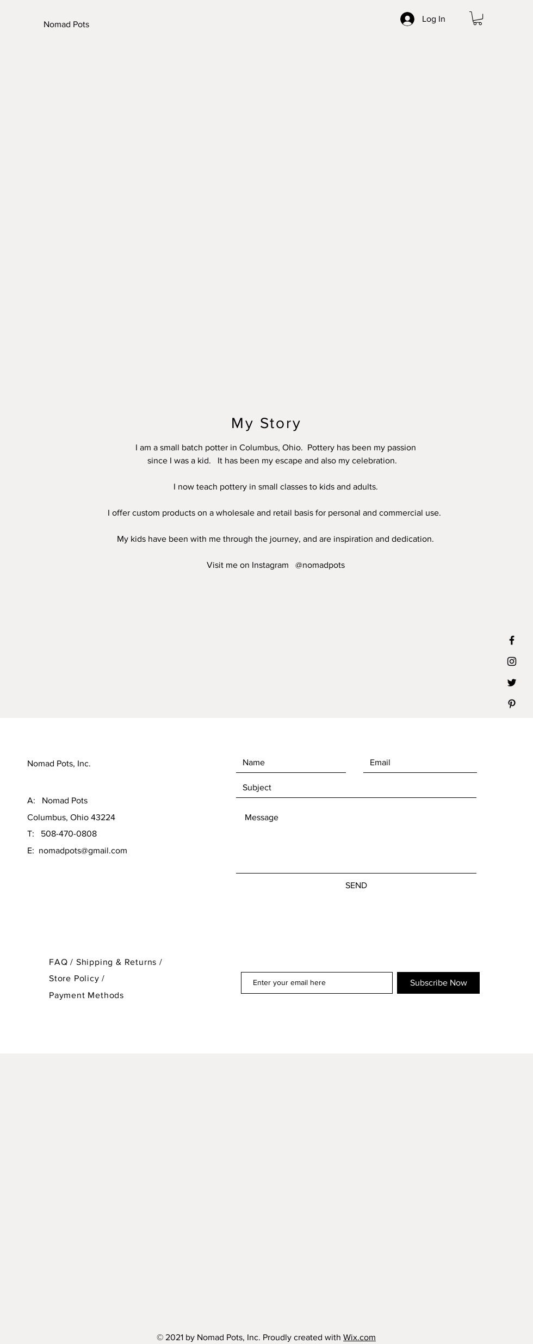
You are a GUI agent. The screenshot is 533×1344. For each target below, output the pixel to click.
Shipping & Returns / (119, 962)
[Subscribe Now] (438, 983)
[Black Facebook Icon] (512, 640)
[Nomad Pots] (97, 24)
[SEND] (356, 885)
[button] (477, 18)
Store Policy (75, 978)
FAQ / (62, 962)
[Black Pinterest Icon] (512, 704)
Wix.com (359, 1337)
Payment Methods (86, 995)
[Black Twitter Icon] (512, 683)
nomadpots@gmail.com (83, 850)
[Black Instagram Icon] (512, 661)
